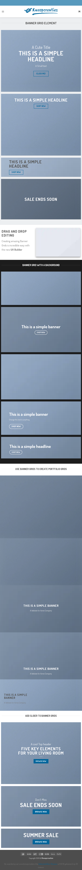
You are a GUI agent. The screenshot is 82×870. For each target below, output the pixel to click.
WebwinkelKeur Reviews (47, 864)
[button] (3, 11)
